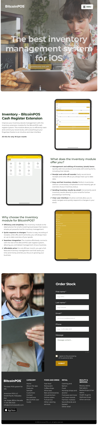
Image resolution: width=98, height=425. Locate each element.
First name (61, 292)
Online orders (49, 397)
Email (59, 313)
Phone (58, 324)
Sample (29, 390)
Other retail (66, 406)
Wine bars (48, 390)
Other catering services (49, 403)
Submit (61, 363)
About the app (32, 386)
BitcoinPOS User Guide (33, 401)
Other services (84, 399)
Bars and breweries (51, 393)
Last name (61, 303)
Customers (31, 393)
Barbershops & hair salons (86, 391)
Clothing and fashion (67, 385)
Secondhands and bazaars (69, 403)
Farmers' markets (68, 400)
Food (64, 388)
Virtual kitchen (49, 395)
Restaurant (48, 386)
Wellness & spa (85, 397)
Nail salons (83, 388)
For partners (31, 397)
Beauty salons (84, 386)
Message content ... (72, 344)
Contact (30, 395)
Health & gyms (85, 395)
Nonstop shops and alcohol (69, 392)
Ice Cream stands (68, 397)
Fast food (47, 384)
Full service (48, 400)
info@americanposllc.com (14, 405)
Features (30, 388)
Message (59, 335)
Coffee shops (49, 388)
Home (29, 384)
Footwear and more (69, 395)
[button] (87, 7)
